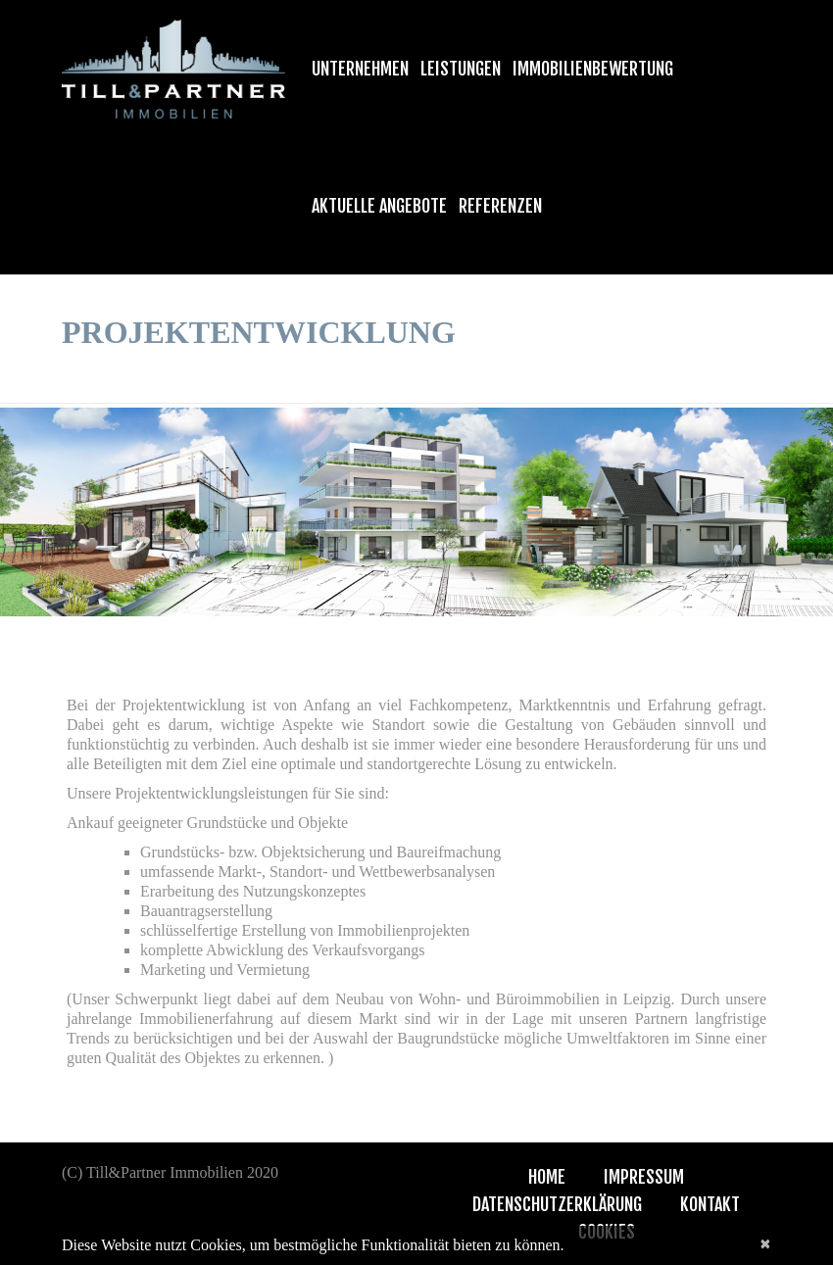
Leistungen (460, 68)
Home (546, 1177)
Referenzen (500, 206)
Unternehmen (360, 68)
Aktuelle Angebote (379, 206)
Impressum (644, 1177)
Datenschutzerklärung (557, 1204)
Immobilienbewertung (593, 68)
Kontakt (710, 1204)
